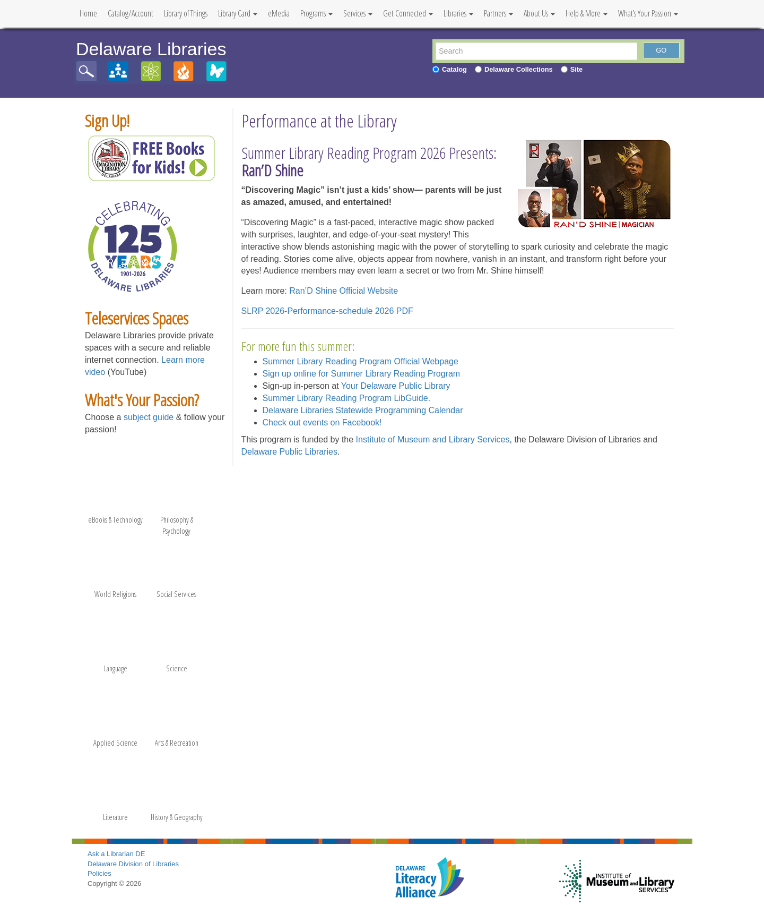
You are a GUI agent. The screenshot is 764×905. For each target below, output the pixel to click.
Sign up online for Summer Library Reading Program (362, 373)
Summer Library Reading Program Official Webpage (360, 361)
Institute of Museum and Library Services (433, 439)
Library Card (237, 13)
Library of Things (185, 13)
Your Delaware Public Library (395, 385)
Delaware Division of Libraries (133, 864)
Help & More (586, 13)
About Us (539, 13)
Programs (316, 13)
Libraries (458, 13)
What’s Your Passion (648, 13)
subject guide (148, 417)
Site (576, 69)
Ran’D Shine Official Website (343, 290)
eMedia (279, 13)
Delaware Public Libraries (289, 451)
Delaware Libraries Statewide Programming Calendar (363, 410)
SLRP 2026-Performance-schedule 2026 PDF (327, 310)
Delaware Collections (518, 69)
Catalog (454, 69)
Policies (99, 873)
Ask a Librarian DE (116, 854)
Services (357, 13)
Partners (498, 13)
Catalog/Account (130, 13)
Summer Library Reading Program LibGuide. (347, 398)
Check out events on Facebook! (322, 422)
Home (88, 13)
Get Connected (408, 13)
